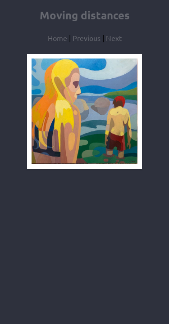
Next (114, 37)
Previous (86, 37)
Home (57, 37)
